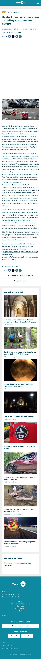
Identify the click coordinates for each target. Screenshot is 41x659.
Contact (4, 592)
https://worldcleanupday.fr (29, 252)
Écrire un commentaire (11, 266)
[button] (37, 3)
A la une (20, 601)
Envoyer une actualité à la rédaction (22, 275)
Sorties (4, 615)
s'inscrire (18, 563)
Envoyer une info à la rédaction (11, 597)
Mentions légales (7, 645)
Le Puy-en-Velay (13, 12)
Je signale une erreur (20, 281)
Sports (20, 610)
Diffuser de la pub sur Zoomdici (11, 594)
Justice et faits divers (20, 608)
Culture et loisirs (20, 606)
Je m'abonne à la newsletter (20, 626)
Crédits (4, 642)
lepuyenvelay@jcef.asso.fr (11, 252)
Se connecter (8, 563)
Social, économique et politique (20, 604)
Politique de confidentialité (10, 648)
